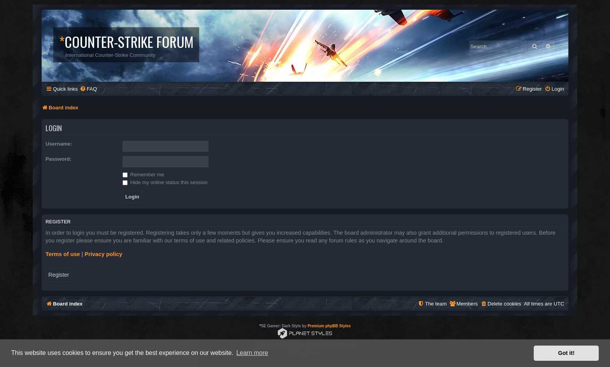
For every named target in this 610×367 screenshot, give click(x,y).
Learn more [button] (252, 352)
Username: (59, 144)
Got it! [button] (566, 353)
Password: (59, 159)
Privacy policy (104, 254)
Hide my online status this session (165, 182)
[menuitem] (88, 89)
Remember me (143, 174)
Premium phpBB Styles (329, 326)
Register (58, 275)
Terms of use (63, 254)
